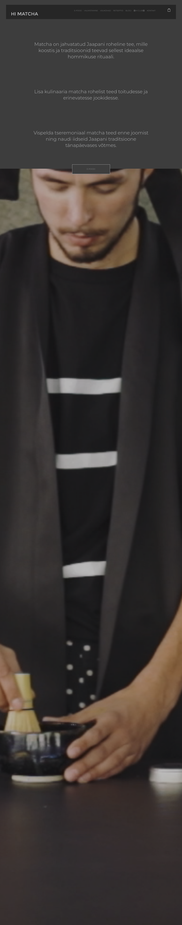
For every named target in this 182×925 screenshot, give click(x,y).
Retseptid (111, 14)
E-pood (68, 14)
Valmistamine (82, 14)
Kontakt (147, 14)
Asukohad (98, 14)
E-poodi (91, 169)
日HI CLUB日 (135, 14)
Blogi (123, 14)
